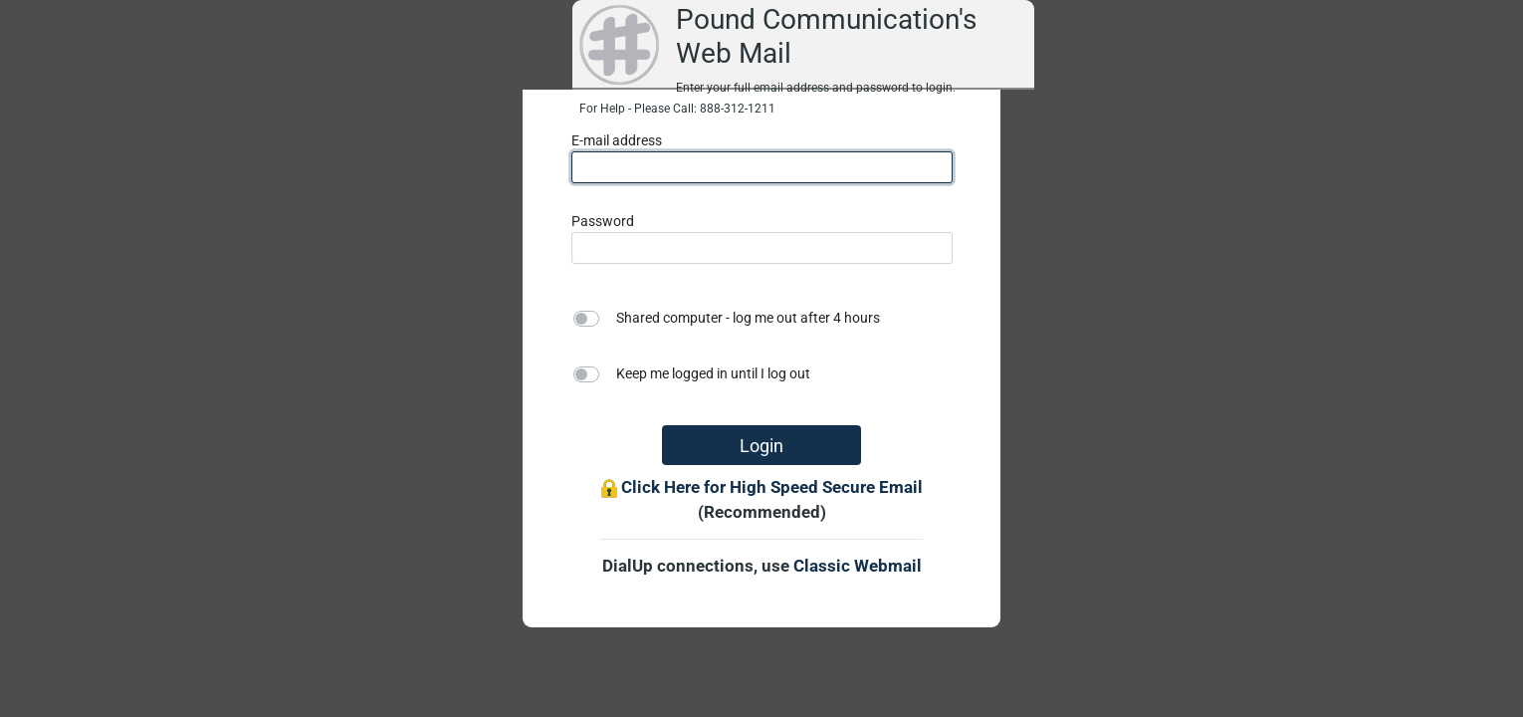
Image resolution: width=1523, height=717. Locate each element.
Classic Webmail (857, 566)
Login (761, 445)
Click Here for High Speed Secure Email (772, 487)
